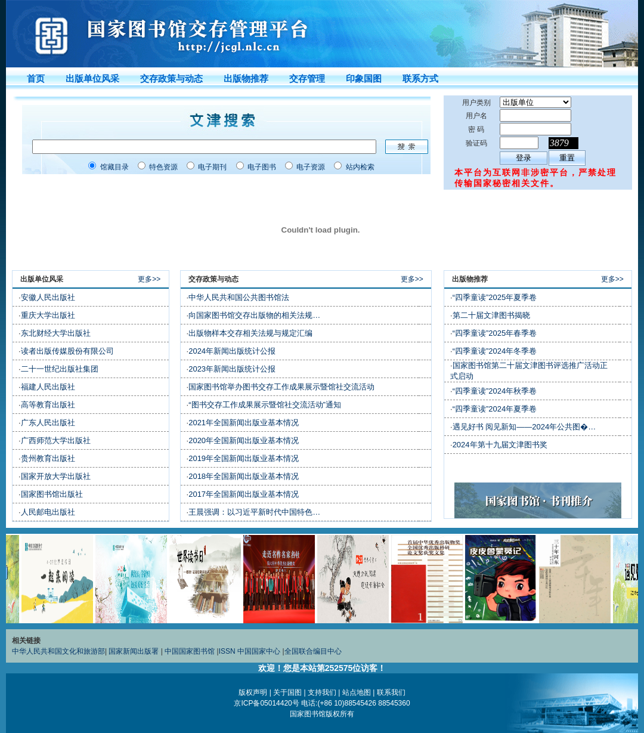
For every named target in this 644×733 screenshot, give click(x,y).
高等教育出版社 (48, 404)
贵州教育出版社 (48, 458)
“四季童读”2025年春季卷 (495, 333)
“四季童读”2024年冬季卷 (495, 351)
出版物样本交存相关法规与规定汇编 (250, 333)
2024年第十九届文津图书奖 (500, 444)
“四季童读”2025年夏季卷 (495, 297)
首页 (36, 78)
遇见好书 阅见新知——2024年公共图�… (524, 426)
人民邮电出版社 (48, 512)
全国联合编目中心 (313, 651)
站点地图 (356, 692)
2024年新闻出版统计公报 (231, 351)
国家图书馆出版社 (52, 494)
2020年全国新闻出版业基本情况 (243, 440)
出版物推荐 (246, 78)
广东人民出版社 (48, 422)
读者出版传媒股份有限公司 (67, 351)
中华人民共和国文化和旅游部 (58, 651)
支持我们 (322, 692)
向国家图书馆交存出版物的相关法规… (254, 315)
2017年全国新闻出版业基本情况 (243, 494)
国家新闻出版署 (134, 651)
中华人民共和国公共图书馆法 (238, 297)
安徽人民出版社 (48, 297)
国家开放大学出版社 (56, 476)
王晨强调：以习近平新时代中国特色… (254, 512)
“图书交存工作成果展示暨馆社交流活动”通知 (264, 404)
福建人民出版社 (48, 386)
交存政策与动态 (171, 78)
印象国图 (364, 78)
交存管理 (307, 78)
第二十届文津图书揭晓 (491, 315)
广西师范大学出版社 (56, 440)
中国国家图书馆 (190, 651)
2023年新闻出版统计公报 (231, 368)
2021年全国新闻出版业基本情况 (243, 422)
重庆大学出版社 (48, 315)
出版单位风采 (92, 78)
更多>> (153, 279)
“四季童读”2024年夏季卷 (495, 408)
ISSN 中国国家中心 (249, 651)
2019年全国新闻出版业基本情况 (243, 458)
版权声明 (253, 692)
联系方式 (420, 78)
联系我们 (391, 692)
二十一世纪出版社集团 (59, 368)
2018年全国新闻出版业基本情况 (243, 476)
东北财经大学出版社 (56, 333)
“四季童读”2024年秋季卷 (495, 390)
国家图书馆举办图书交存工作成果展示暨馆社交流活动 (281, 386)
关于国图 (287, 692)
